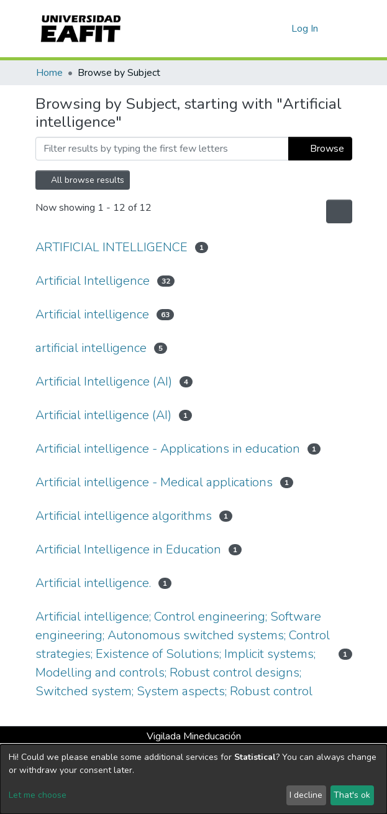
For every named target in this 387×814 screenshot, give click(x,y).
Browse (320, 148)
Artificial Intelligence (92, 280)
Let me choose (37, 795)
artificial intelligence (91, 348)
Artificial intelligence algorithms (123, 515)
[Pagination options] (339, 211)
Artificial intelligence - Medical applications (154, 482)
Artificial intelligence (92, 314)
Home (49, 73)
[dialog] (193, 779)
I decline (305, 795)
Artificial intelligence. (93, 583)
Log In (305, 28)
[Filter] (162, 148)
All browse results (82, 180)
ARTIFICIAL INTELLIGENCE (111, 247)
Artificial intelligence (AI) (103, 415)
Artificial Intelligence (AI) (103, 381)
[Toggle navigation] (344, 28)
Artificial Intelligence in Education (128, 549)
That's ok (352, 795)
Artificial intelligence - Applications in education (167, 448)
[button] (280, 28)
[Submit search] (262, 28)
